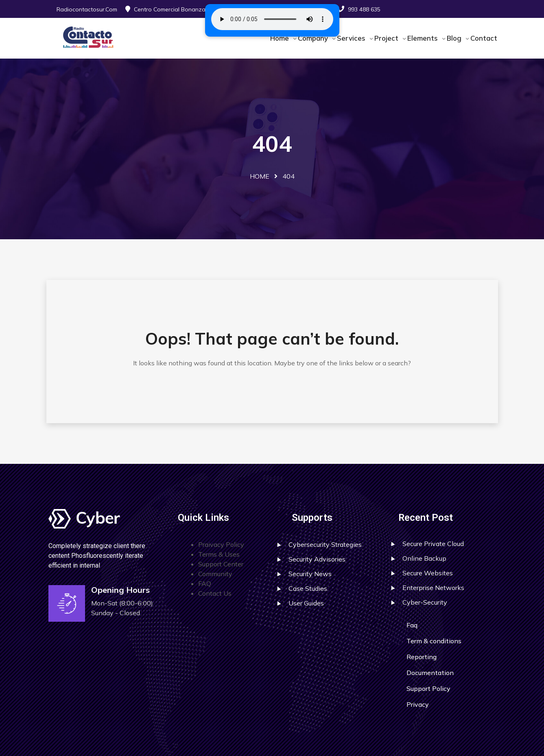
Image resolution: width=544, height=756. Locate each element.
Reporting (421, 657)
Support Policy (428, 688)
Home (280, 38)
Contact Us (215, 593)
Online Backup (424, 558)
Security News (310, 574)
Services (352, 38)
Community (215, 574)
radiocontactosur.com (87, 9)
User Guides (306, 603)
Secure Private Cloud (433, 544)
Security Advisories (316, 559)
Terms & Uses (219, 554)
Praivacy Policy (221, 544)
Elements (423, 38)
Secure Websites (427, 573)
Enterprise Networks (433, 587)
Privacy (417, 704)
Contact (483, 38)
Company (314, 38)
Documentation (430, 673)
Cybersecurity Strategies (325, 544)
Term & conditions (433, 641)
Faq (411, 625)
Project (387, 38)
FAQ (204, 583)
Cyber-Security (424, 602)
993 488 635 (364, 9)
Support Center (220, 564)
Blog (455, 38)
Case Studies (307, 588)
